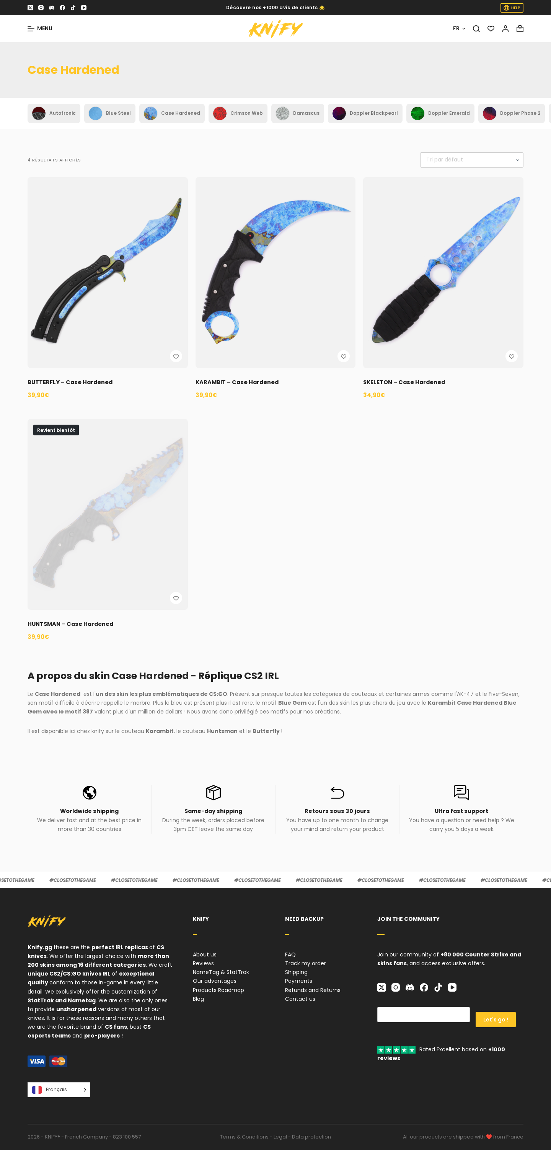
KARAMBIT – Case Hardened (241, 382)
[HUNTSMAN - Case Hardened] (108, 514)
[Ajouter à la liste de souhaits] (176, 356)
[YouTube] (83, 7)
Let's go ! (495, 1014)
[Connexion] (505, 28)
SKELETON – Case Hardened (407, 382)
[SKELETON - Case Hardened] (443, 272)
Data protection (311, 1136)
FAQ (290, 954)
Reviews (203, 963)
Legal (280, 1136)
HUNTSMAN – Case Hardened (75, 623)
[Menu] (40, 28)
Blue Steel (110, 113)
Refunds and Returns (313, 990)
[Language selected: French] (59, 1089)
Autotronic (54, 113)
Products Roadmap (218, 990)
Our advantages (214, 981)
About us (205, 954)
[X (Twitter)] (30, 7)
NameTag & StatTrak (221, 972)
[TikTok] (73, 7)
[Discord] (51, 7)
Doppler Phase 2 (511, 113)
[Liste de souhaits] (490, 28)
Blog (198, 999)
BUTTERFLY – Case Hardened (74, 382)
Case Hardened (172, 113)
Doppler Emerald (440, 113)
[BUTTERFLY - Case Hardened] (108, 272)
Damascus (298, 113)
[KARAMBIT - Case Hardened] (276, 272)
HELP (512, 8)
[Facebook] (62, 7)
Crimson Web (238, 113)
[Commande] (471, 160)
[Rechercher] (476, 28)
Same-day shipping (213, 810)
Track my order (305, 963)
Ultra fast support (461, 810)
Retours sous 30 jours (337, 810)
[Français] (459, 28)
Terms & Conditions (244, 1136)
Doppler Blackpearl (365, 113)
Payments (298, 981)
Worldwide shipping (89, 810)
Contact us (300, 999)
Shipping (296, 972)
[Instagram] (41, 7)
